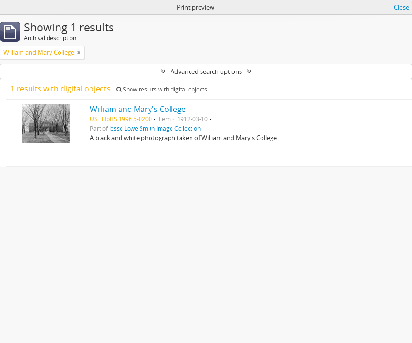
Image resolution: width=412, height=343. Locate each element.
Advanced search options (206, 71)
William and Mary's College (138, 109)
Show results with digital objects (161, 89)
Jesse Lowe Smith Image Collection (155, 128)
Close (401, 7)
